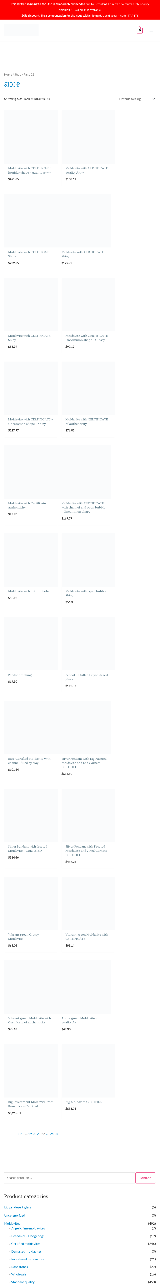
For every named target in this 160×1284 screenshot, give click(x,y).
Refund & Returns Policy (27, 1192)
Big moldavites (26, 937)
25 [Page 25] (56, 769)
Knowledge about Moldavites (31, 1210)
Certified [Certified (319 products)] (23, 1095)
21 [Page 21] (39, 769)
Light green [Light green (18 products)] (28, 1111)
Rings (15, 982)
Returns (85, 1181)
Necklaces (18, 998)
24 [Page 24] (52, 769)
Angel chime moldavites (28, 863)
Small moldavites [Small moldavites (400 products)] (119, 1119)
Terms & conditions (24, 1204)
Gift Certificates (15, 954)
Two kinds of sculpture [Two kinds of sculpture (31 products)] (36, 1128)
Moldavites (12, 858)
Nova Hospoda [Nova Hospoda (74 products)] (133, 1111)
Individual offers (23, 1026)
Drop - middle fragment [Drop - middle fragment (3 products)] (124, 1096)
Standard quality (23, 917)
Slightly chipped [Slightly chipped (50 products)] (90, 1119)
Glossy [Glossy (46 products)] (86, 1103)
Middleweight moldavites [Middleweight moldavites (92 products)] (59, 1111)
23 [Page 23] (47, 769)
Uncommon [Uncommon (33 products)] (63, 1128)
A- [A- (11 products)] (32, 1087)
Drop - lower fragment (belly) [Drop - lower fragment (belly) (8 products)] (86, 1096)
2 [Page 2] (21, 769)
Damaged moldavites (26, 886)
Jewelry (9, 962)
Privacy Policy (20, 1198)
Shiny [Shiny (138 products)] (72, 1119)
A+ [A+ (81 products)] (10, 1087)
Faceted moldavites (25, 990)
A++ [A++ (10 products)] (16, 1087)
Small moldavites (27, 922)
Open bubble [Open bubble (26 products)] (25, 1119)
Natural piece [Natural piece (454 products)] (93, 1111)
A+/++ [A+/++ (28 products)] (25, 1087)
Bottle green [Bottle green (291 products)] (105, 1087)
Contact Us (88, 1175)
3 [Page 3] (24, 769)
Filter (100, 1056)
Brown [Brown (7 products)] (134, 1087)
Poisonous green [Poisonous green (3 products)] (47, 1120)
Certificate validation (25, 1186)
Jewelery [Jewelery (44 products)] (11, 1111)
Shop (17, 74)
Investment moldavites (27, 894)
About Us (17, 1175)
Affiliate (86, 1192)
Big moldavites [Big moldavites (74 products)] (81, 1087)
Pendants (18, 1005)
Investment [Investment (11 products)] (144, 1103)
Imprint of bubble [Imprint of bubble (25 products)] (122, 1103)
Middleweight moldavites (33, 930)
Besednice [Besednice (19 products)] (61, 1087)
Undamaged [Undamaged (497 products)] (84, 1127)
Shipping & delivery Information (32, 1181)
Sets (14, 1013)
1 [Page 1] (19, 769)
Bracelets (18, 967)
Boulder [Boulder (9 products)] (123, 1087)
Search (145, 813)
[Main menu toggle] (151, 30)
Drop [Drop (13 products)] (61, 1096)
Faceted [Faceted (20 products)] (73, 1103)
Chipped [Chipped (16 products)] (37, 1096)
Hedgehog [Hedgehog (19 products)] (100, 1103)
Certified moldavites (25, 878)
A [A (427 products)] (5, 1087)
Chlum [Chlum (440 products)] (50, 1095)
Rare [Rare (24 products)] (63, 1119)
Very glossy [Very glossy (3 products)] (104, 1128)
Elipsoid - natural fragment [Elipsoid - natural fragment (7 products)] (48, 1103)
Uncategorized (14, 850)
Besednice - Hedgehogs (28, 871)
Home (8, 74)
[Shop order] (137, 98)
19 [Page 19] (30, 769)
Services (10, 1021)
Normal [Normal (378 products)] (114, 1111)
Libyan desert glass (17, 842)
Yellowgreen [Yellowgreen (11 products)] (139, 1128)
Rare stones (19, 902)
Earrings (17, 975)
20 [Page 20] (34, 769)
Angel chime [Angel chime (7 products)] (43, 1087)
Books (8, 946)
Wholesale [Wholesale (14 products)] (121, 1128)
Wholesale (18, 909)
